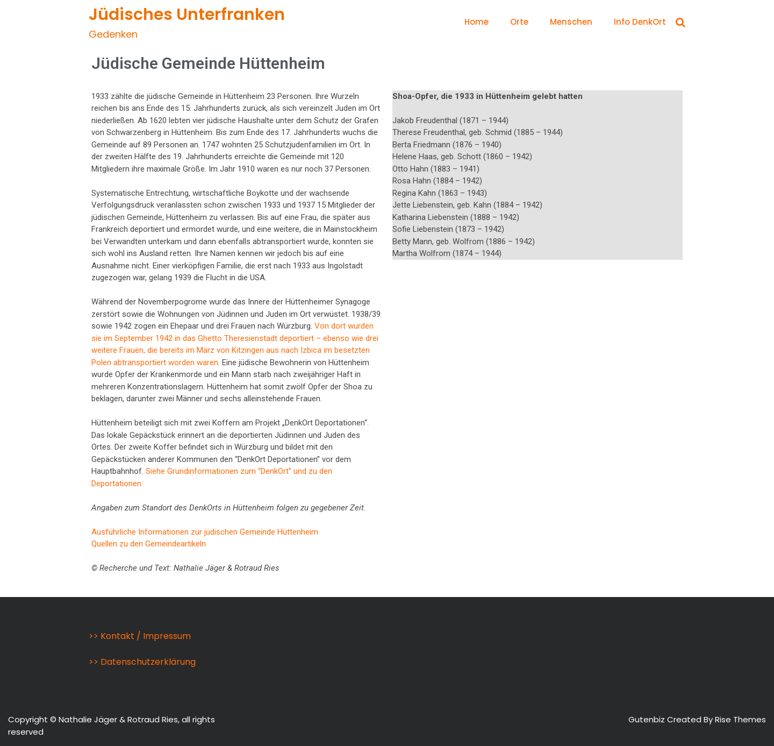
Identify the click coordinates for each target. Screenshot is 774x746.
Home (476, 21)
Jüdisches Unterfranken (187, 14)
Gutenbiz (647, 719)
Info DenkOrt (640, 21)
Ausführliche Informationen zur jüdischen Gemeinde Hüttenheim (204, 532)
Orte (519, 21)
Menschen (571, 21)
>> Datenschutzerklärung (142, 662)
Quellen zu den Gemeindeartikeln (148, 544)
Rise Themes (740, 719)
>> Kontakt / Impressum (140, 636)
